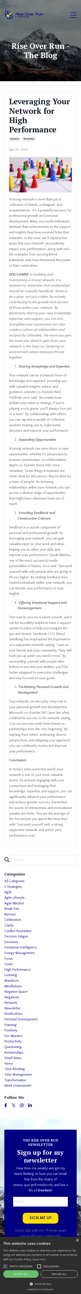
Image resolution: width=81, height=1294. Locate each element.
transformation (15, 1080)
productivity (13, 1041)
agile (8, 892)
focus (8, 959)
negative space (15, 992)
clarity (9, 925)
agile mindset (14, 903)
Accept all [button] (21, 1274)
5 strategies (13, 887)
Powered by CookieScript (40, 1289)
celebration (12, 920)
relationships (14, 1053)
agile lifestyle (14, 898)
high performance (17, 970)
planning (10, 1025)
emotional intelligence (20, 947)
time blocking (14, 1069)
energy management (19, 953)
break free (11, 909)
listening (10, 975)
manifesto (11, 981)
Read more (39, 1259)
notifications (13, 1014)
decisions (11, 942)
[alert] (40, 1265)
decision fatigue (16, 936)
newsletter (29, 139)
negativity (11, 997)
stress (8, 1064)
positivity (10, 1030)
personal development (21, 1019)
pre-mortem (13, 1036)
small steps (13, 1058)
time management (18, 1075)
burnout (10, 914)
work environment (17, 1086)
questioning (13, 1047)
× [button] (77, 1240)
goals (8, 964)
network (14, 139)
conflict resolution (18, 931)
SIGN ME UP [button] (41, 1218)
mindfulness (13, 986)
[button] (40, 1284)
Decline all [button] (59, 1274)
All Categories (14, 881)
